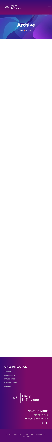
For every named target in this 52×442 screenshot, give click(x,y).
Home (20, 30)
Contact (7, 386)
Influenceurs (9, 379)
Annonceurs (9, 375)
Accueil (7, 371)
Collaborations (10, 382)
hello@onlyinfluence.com (36, 418)
